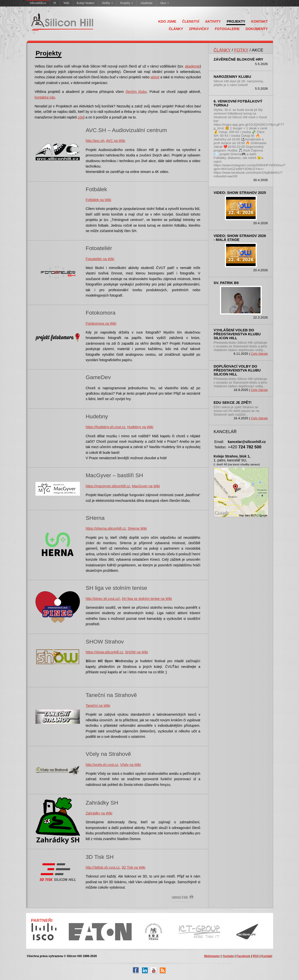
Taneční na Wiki (98, 706)
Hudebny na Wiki (140, 427)
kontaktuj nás (45, 97)
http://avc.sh (95, 141)
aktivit (155, 77)
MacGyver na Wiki (146, 486)
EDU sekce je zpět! (233, 403)
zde (81, 117)
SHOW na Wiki (136, 652)
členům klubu (136, 92)
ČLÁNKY (176, 29)
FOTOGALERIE (227, 29)
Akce (164, 3)
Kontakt (266, 956)
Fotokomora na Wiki (101, 323)
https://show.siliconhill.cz (104, 652)
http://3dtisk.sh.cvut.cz (103, 867)
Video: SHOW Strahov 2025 (240, 193)
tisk (185, 897)
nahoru (176, 897)
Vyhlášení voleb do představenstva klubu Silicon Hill (237, 334)
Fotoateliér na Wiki (100, 259)
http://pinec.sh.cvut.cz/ (103, 599)
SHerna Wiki (137, 528)
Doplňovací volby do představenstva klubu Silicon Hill (237, 370)
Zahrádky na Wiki (99, 813)
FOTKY (241, 50)
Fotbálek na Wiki (98, 200)
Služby (107, 3)
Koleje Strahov (85, 3)
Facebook (243, 956)
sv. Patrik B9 (226, 283)
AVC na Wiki (115, 141)
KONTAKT (259, 21)
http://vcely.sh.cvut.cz (102, 765)
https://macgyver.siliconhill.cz (108, 486)
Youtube (228, 956)
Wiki (67, 3)
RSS (256, 956)
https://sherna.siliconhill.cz (106, 528)
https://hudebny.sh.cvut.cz (105, 427)
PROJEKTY (236, 21)
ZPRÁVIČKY (199, 29)
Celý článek (259, 353)
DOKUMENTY (257, 29)
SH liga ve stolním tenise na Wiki (147, 599)
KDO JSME (167, 21)
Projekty (126, 3)
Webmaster (212, 956)
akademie (192, 66)
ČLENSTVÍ (190, 21)
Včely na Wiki (130, 765)
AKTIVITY (213, 21)
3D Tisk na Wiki (133, 867)
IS (54, 3)
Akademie (146, 3)
